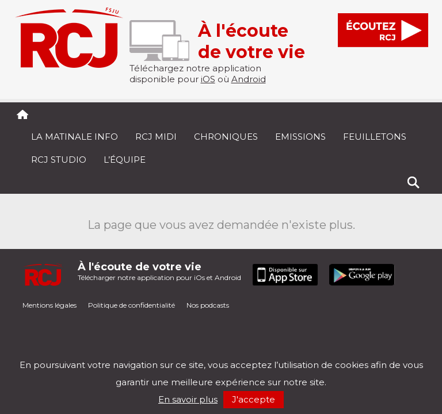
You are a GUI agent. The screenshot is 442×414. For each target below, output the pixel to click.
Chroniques (226, 136)
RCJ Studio (58, 159)
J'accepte (253, 399)
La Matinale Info (74, 136)
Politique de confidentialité (131, 305)
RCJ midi (156, 136)
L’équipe (125, 159)
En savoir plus (188, 399)
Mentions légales (49, 305)
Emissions (300, 136)
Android (248, 79)
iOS (208, 79)
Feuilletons (374, 136)
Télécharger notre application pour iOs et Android (159, 271)
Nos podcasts (207, 305)
